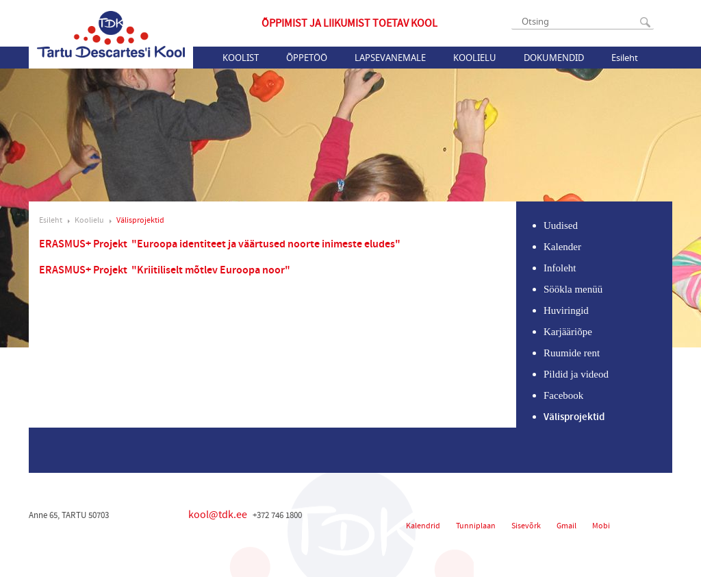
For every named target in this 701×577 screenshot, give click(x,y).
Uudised (561, 225)
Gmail (566, 526)
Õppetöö (306, 57)
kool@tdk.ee (217, 514)
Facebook (563, 395)
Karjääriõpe (568, 331)
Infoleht (560, 267)
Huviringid (566, 310)
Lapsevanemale (390, 57)
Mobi (601, 526)
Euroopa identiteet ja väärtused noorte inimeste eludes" (268, 244)
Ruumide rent (572, 352)
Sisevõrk (526, 526)
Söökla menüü (573, 289)
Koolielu (474, 57)
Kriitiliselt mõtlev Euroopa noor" (213, 270)
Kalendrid (423, 526)
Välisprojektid (140, 220)
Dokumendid (554, 57)
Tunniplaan (476, 526)
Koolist (240, 57)
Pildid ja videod (576, 374)
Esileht (624, 57)
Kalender (562, 246)
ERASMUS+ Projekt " (88, 244)
